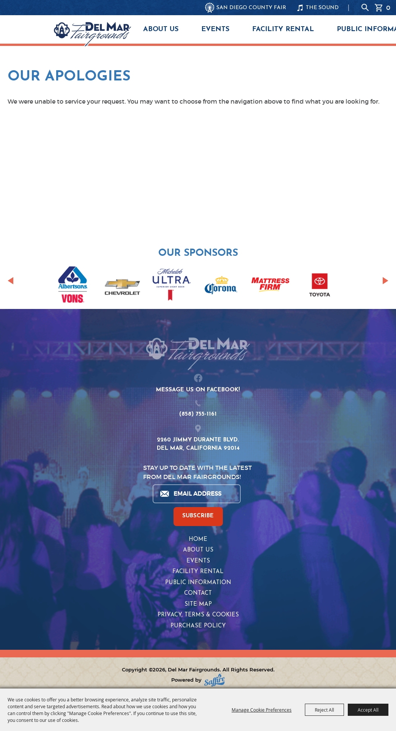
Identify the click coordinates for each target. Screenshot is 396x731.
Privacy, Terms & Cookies (198, 615)
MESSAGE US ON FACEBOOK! (198, 390)
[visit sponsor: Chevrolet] (122, 286)
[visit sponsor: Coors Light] (171, 286)
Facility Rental (283, 29)
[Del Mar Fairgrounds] (92, 34)
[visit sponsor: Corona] (221, 286)
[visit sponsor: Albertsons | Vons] (73, 286)
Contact (198, 593)
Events (215, 29)
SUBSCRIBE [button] (198, 516)
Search (365, 7)
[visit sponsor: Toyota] (320, 286)
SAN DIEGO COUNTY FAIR (251, 8)
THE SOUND (322, 8)
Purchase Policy (198, 626)
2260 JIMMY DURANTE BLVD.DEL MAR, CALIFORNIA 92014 (198, 444)
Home (198, 539)
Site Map (198, 604)
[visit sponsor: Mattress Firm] (270, 286)
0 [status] (388, 7)
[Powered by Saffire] (214, 680)
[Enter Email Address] (196, 493)
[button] (10, 280)
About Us (160, 29)
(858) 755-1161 (198, 414)
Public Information (198, 583)
